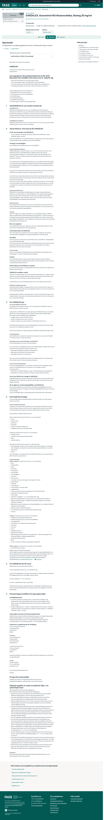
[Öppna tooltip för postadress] (38, 559)
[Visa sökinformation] (80, 5)
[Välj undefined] (38, 19)
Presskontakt (53, 805)
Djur (24, 5)
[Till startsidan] (3, 9)
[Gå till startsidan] (6, 5)
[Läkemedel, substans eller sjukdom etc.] (54, 5)
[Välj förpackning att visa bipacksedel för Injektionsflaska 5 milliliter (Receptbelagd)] (32, 56)
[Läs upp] (6, 48)
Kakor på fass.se (54, 808)
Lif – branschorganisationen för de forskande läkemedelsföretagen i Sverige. (15, 805)
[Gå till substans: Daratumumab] (47, 32)
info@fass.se (38, 801)
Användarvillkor (54, 810)
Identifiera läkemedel (76, 801)
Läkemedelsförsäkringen (89, 25)
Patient (14, 5)
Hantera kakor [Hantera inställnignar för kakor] (54, 812)
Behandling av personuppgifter (58, 803)
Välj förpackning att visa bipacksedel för (20, 53)
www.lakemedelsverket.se (26, 559)
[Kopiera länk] (15, 48)
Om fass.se (53, 799)
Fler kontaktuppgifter (37, 805)
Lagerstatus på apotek (77, 799)
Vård (20, 5)
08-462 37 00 (39, 799)
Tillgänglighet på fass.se (56, 801)
